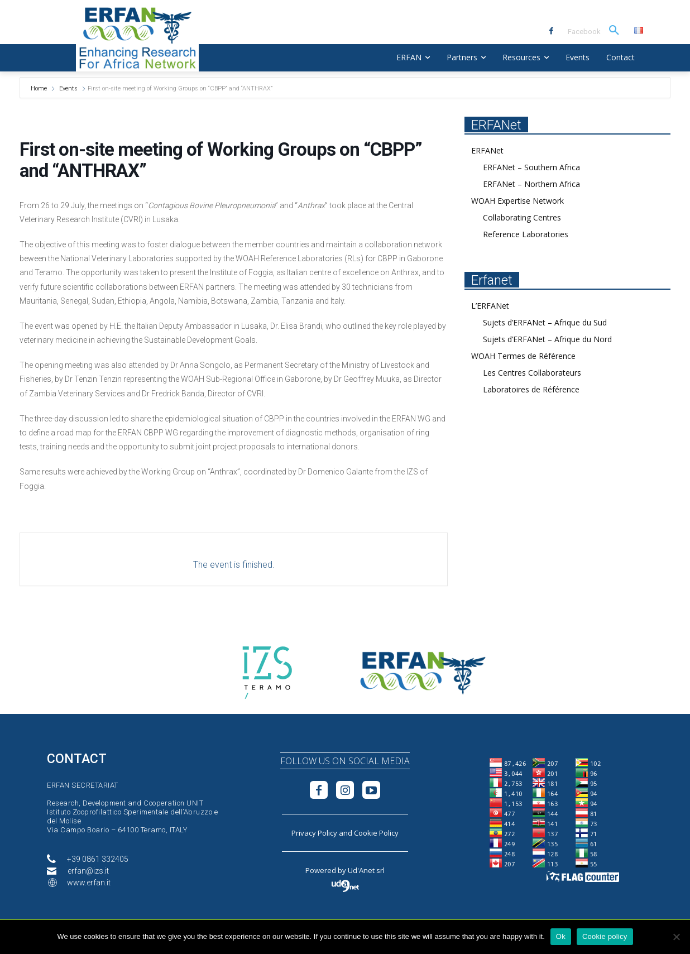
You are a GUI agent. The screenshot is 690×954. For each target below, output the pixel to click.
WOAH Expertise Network (517, 200)
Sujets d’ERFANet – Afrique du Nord (547, 339)
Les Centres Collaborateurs (532, 372)
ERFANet (487, 150)
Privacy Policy (314, 833)
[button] (614, 30)
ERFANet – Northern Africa (531, 184)
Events (68, 88)
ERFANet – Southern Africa (531, 167)
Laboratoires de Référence (531, 389)
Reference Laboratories (525, 234)
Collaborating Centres (522, 217)
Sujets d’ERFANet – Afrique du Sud (545, 322)
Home (40, 88)
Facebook (584, 31)
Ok (561, 936)
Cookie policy (604, 936)
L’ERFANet (490, 305)
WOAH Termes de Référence (523, 356)
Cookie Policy (376, 833)
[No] (676, 936)
